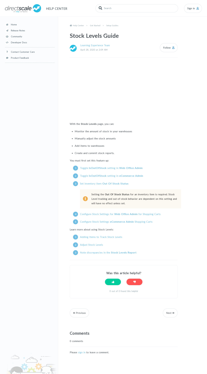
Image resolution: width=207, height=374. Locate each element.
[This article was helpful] (113, 281)
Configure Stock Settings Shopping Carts (116, 221)
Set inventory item (104, 183)
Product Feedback (20, 58)
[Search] (137, 8)
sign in (81, 352)
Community (16, 36)
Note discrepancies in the (108, 252)
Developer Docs (19, 42)
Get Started (95, 25)
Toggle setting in (111, 167)
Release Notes (18, 30)
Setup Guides (112, 25)
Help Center (78, 25)
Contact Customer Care (23, 52)
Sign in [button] (191, 8)
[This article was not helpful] (134, 281)
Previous (81, 312)
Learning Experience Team (95, 45)
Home (14, 24)
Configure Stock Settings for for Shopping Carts (120, 214)
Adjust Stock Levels (91, 244)
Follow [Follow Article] (167, 47)
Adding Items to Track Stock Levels (101, 236)
